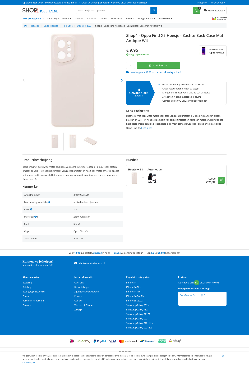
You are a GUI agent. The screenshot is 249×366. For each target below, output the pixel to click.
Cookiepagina (28, 362)
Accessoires (164, 18)
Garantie (26, 305)
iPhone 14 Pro (133, 291)
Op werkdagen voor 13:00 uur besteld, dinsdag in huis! (50, 2)
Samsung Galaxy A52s (137, 305)
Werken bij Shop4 (83, 305)
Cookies (78, 300)
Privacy (78, 296)
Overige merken (145, 18)
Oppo (103, 18)
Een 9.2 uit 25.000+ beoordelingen (130, 2)
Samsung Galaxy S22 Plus (139, 327)
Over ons (79, 282)
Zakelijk (78, 309)
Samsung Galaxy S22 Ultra (139, 323)
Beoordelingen (81, 287)
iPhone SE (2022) (134, 300)
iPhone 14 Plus (133, 287)
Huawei (91, 18)
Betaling (26, 287)
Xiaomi (78, 18)
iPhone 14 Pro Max (136, 296)
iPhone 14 (131, 282)
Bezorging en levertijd (33, 291)
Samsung (52, 18)
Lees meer (146, 127)
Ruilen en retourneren (33, 300)
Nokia (129, 18)
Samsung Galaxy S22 (136, 318)
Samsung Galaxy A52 (136, 309)
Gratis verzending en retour (95, 2)
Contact (26, 296)
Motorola (116, 18)
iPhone (65, 18)
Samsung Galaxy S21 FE (138, 314)
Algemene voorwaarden (86, 291)
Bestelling (27, 282)
